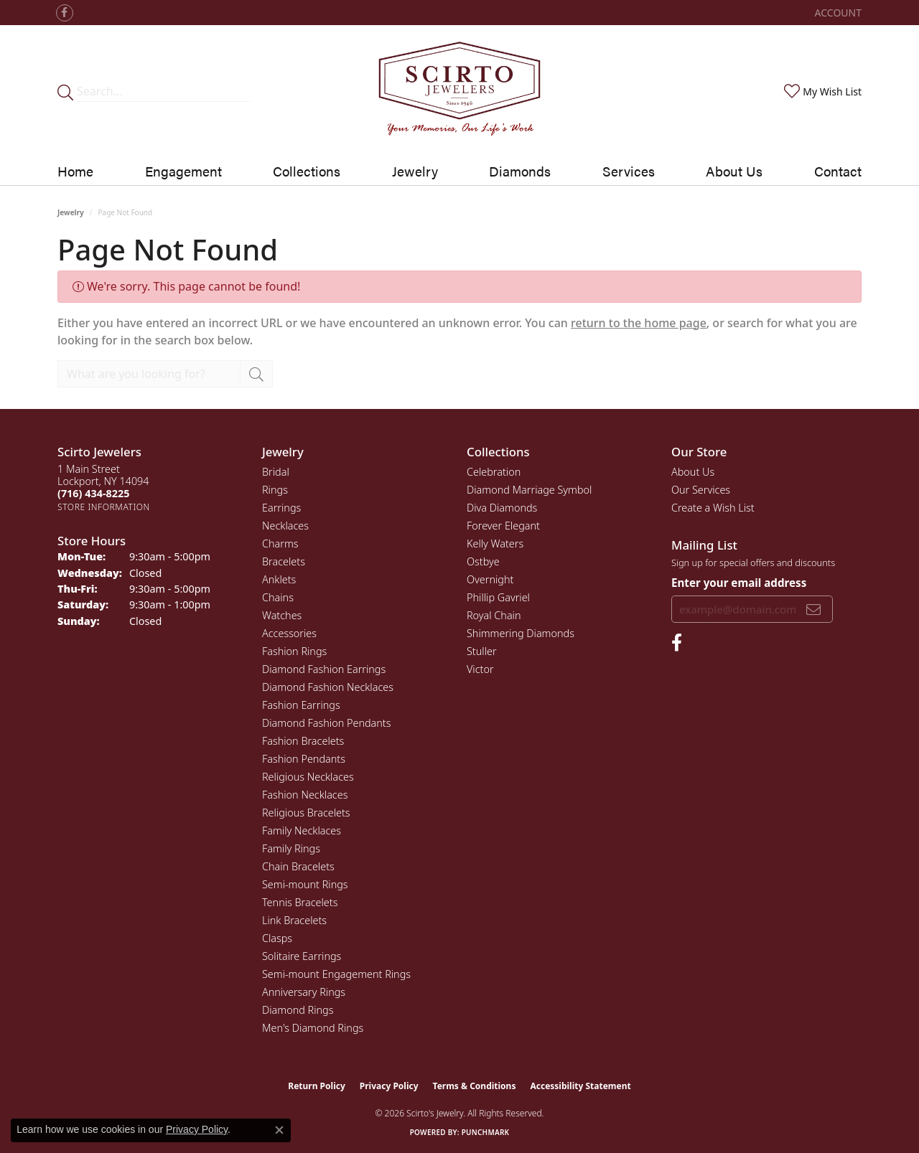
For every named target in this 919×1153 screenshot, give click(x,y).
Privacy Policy (389, 1086)
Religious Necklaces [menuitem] (308, 776)
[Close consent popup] (279, 1130)
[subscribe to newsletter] (813, 609)
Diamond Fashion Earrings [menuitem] (324, 669)
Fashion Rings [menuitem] (294, 651)
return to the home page (638, 323)
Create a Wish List (713, 507)
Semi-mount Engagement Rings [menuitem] (336, 974)
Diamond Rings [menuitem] (297, 1010)
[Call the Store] (93, 493)
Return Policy (316, 1086)
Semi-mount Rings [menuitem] (305, 884)
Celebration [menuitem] (494, 472)
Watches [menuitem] (282, 615)
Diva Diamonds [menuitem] (502, 507)
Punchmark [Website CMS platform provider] (486, 1132)
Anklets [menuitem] (279, 579)
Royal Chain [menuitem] (494, 615)
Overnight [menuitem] (490, 579)
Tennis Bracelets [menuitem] (299, 902)
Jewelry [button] (415, 171)
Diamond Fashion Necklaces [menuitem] (327, 687)
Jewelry (70, 212)
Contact (838, 171)
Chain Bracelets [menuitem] (298, 866)
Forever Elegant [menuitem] (503, 525)
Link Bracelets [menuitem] (294, 920)
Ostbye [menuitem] (483, 561)
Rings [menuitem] (275, 490)
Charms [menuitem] (280, 543)
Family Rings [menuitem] (291, 848)
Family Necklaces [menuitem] (301, 830)
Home (75, 171)
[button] (837, 12)
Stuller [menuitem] (482, 651)
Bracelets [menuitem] (283, 561)
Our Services (700, 490)
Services (628, 171)
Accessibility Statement (580, 1086)
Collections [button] (306, 171)
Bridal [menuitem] (275, 472)
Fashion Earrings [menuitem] (301, 705)
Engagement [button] (183, 171)
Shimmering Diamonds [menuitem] (520, 633)
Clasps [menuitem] (277, 938)
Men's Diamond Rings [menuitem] (312, 1028)
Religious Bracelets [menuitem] (306, 812)
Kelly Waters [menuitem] (495, 543)
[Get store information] (103, 507)
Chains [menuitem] (278, 597)
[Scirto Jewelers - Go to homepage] (459, 91)
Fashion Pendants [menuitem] (303, 759)
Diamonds (520, 171)
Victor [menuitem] (480, 669)
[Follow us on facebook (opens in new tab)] (64, 13)
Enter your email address (738, 582)
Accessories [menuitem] (289, 633)
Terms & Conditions (474, 1086)
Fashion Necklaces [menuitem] (304, 794)
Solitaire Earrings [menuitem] (301, 956)
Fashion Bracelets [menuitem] (303, 741)
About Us (734, 171)
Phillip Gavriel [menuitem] (498, 597)
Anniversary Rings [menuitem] (303, 992)
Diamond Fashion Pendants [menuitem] (326, 723)
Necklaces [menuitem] (285, 525)
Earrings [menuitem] (281, 507)
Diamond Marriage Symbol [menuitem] (529, 490)
